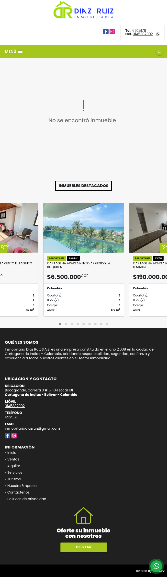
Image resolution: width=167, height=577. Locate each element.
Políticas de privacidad (26, 498)
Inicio (11, 452)
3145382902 (143, 34)
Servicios (14, 472)
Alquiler (13, 465)
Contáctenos (18, 492)
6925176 (139, 30)
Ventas (13, 459)
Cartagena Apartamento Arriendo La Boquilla (78, 265)
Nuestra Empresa (22, 485)
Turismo (14, 479)
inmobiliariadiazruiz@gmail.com (32, 428)
